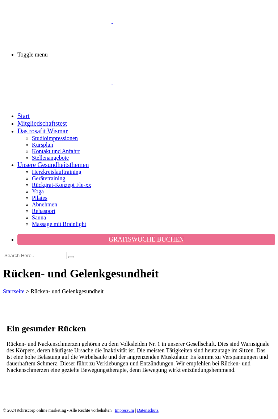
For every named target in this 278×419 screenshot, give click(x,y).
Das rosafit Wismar (42, 131)
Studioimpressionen (55, 138)
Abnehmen (44, 204)
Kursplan (42, 145)
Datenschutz (148, 410)
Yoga (38, 191)
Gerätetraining (48, 178)
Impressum (124, 410)
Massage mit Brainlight (59, 224)
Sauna (39, 217)
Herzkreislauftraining (56, 172)
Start (23, 116)
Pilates (39, 198)
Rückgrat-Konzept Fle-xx (61, 185)
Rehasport (43, 211)
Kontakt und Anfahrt (56, 151)
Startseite (14, 291)
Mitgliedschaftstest (42, 123)
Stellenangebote (50, 158)
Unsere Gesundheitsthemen (53, 164)
